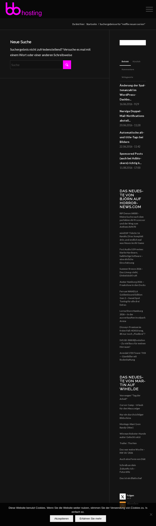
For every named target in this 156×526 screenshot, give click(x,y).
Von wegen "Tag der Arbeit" (130, 397)
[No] (151, 514)
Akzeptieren (61, 518)
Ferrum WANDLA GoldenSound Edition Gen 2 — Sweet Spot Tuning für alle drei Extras (131, 298)
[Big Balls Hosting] (23, 9)
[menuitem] (147, 9)
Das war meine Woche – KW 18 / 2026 (132, 451)
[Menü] (147, 9)
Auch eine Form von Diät (132, 459)
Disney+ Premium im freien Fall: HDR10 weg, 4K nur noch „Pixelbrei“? (132, 330)
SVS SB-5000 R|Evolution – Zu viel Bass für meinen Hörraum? (133, 343)
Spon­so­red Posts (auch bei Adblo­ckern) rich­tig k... (131, 158)
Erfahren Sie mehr (91, 518)
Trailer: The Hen (128, 443)
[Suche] (40, 64)
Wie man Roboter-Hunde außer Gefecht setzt (133, 435)
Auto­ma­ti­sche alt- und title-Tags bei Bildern (132, 137)
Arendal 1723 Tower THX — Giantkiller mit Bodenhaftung (133, 356)
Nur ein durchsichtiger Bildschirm (132, 416)
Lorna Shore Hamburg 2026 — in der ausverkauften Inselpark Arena (132, 316)
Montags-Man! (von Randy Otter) (130, 426)
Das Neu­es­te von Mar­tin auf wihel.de (132, 383)
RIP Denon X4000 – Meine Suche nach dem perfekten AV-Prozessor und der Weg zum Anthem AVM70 (132, 220)
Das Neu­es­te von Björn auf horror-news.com (131, 199)
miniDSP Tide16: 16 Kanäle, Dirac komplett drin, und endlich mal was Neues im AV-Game (132, 238)
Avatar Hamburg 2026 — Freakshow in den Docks (133, 283)
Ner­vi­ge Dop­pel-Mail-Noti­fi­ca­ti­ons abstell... (132, 116)
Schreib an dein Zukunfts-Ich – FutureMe (128, 468)
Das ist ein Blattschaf (131, 478)
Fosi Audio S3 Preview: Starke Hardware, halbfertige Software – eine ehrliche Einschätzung (131, 256)
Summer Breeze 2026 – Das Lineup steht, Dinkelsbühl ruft (131, 272)
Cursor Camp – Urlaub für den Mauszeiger (131, 407)
